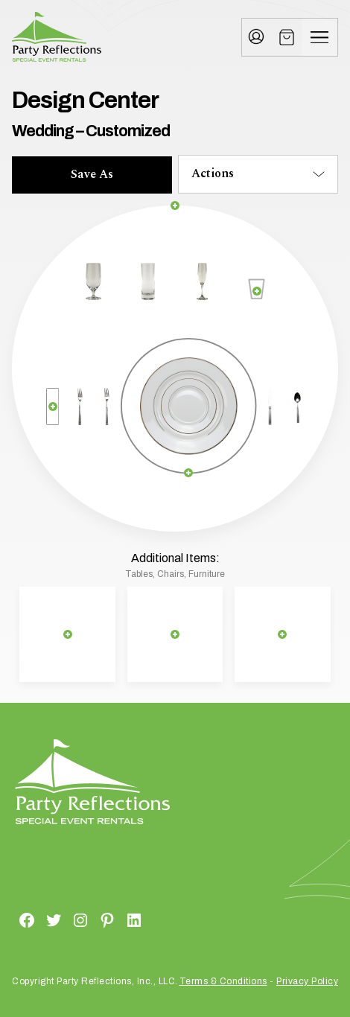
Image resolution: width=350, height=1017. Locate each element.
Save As (92, 174)
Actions (212, 173)
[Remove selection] (175, 206)
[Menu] (319, 37)
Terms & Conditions (223, 981)
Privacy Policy (307, 981)
